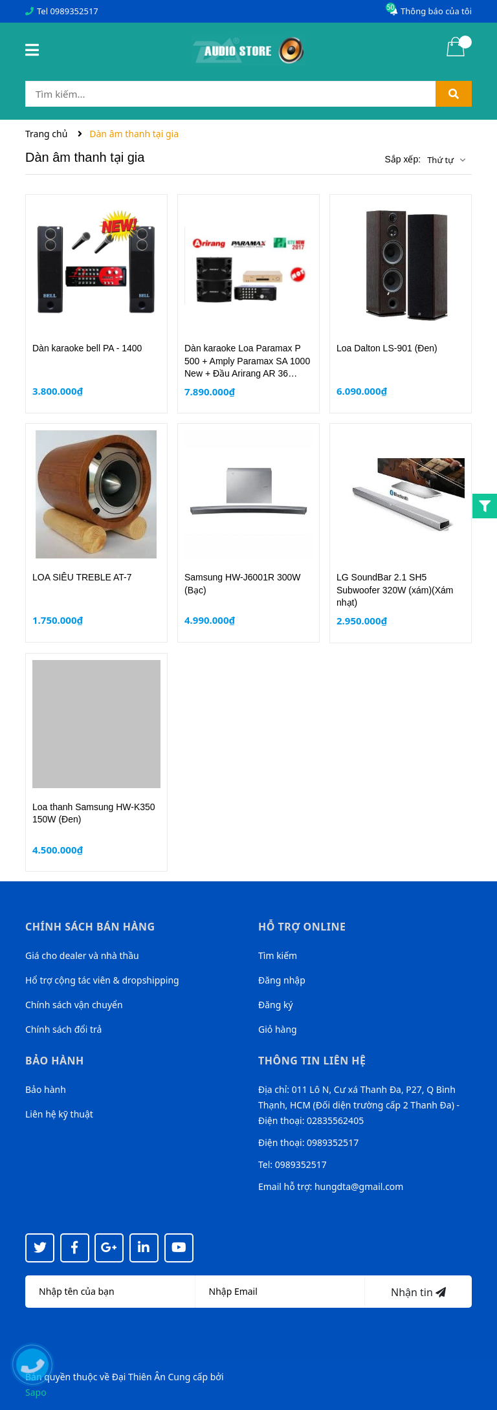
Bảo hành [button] (54, 1060)
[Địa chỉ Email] (280, 1291)
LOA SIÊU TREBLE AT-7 (82, 577)
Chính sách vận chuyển (74, 1004)
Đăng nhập (281, 980)
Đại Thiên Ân (139, 1377)
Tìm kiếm (277, 955)
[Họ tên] (110, 1291)
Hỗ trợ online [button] (302, 927)
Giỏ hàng (277, 1029)
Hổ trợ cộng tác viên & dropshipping (102, 980)
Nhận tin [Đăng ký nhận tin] (418, 1292)
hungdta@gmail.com (359, 1186)
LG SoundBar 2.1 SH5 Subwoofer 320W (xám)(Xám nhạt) (395, 590)
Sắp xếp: (402, 159)
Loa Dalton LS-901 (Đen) (387, 348)
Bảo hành (45, 1089)
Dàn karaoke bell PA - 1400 (87, 348)
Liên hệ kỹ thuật (59, 1114)
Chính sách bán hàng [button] (90, 927)
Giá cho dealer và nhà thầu (82, 955)
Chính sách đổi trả (63, 1029)
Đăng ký (275, 1004)
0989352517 (74, 11)
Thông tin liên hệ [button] (312, 1060)
